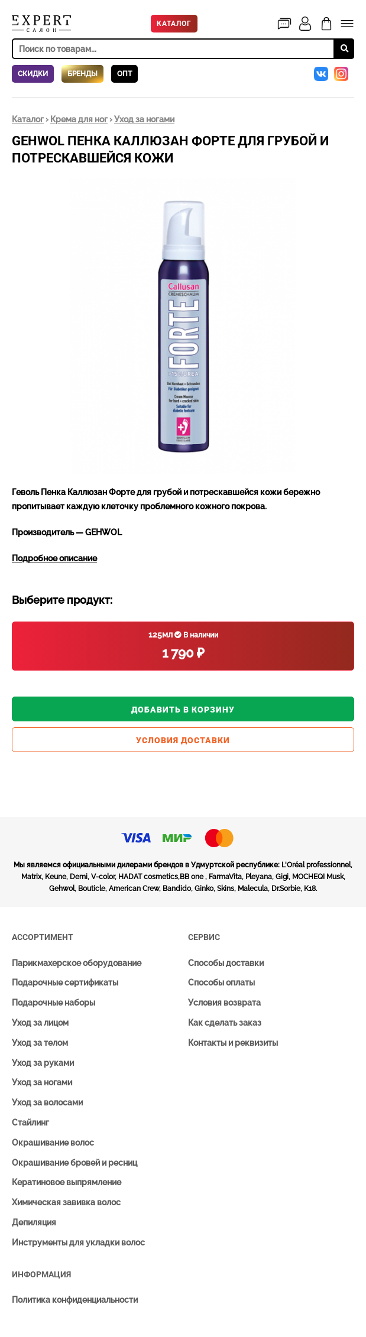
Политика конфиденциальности (75, 1300)
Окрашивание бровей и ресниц (74, 1162)
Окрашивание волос (53, 1142)
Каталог (174, 23)
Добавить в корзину (183, 709)
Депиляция (34, 1222)
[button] (343, 189)
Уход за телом (40, 1043)
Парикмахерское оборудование (76, 963)
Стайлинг (30, 1122)
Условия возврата (224, 1002)
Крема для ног (79, 119)
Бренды (82, 74)
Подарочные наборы (53, 1002)
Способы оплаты (221, 982)
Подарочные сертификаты (65, 982)
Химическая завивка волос (66, 1202)
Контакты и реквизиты (233, 1043)
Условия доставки (183, 740)
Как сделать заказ (224, 1022)
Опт (124, 74)
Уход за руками (43, 1063)
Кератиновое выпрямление (66, 1182)
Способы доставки (226, 963)
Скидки (33, 74)
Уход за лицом (40, 1022)
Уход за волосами (47, 1102)
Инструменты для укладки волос (78, 1242)
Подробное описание (54, 558)
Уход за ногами (144, 119)
